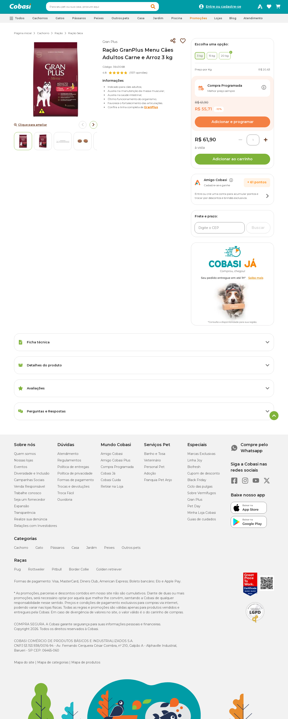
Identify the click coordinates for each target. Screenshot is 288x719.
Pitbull (57, 571)
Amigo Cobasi (112, 456)
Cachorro (43, 35)
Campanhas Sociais (29, 482)
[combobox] (111, 7)
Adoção (150, 475)
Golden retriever (109, 571)
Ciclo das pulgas (199, 488)
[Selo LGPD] (255, 625)
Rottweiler (36, 571)
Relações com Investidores (35, 528)
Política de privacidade (75, 475)
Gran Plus (109, 44)
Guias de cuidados (201, 521)
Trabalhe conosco (27, 495)
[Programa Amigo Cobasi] (260, 7)
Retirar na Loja (112, 488)
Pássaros (57, 550)
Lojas (218, 20)
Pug (17, 571)
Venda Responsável (29, 488)
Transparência (24, 515)
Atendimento (253, 20)
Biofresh (193, 469)
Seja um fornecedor (29, 502)
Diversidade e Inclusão (31, 475)
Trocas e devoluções (73, 488)
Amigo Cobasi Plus (115, 462)
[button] (161, 7)
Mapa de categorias (52, 664)
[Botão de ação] (264, 90)
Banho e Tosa (154, 456)
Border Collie (79, 571)
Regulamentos (69, 462)
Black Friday (196, 482)
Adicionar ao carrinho (233, 161)
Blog (232, 20)
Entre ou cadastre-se (223, 8)
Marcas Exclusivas (201, 456)
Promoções (198, 20)
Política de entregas (73, 469)
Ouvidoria (64, 502)
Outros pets (131, 550)
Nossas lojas (23, 462)
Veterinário (152, 462)
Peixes (109, 550)
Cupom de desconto (203, 475)
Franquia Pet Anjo (158, 482)
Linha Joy (194, 462)
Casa (75, 550)
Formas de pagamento (75, 482)
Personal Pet (154, 469)
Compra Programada (117, 469)
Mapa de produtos (85, 664)
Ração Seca (75, 35)
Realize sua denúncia (30, 521)
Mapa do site (24, 664)
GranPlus (151, 109)
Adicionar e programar (232, 124)
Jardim (91, 550)
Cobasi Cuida (111, 482)
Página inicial (23, 35)
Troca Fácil (65, 495)
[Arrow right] (93, 126)
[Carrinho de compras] (278, 7)
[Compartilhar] (173, 43)
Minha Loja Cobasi (201, 515)
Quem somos (25, 456)
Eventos (20, 469)
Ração (59, 35)
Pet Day (193, 508)
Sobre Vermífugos (201, 495)
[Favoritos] (269, 7)
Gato (39, 550)
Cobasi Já (108, 475)
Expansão (21, 508)
